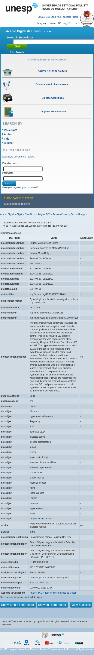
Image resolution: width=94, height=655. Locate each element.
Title (6, 138)
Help (75, 17)
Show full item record (52, 604)
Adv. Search (17, 52)
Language (57, 23)
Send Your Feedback (60, 17)
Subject (9, 142)
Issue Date (10, 129)
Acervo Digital (7, 214)
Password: (7, 173)
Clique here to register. (17, 203)
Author (8, 134)
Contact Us (43, 17)
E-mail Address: (10, 163)
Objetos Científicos (26, 214)
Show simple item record (18, 604)
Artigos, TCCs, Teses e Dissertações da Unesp (61, 214)
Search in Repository (20, 37)
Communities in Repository (48, 59)
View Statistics (81, 604)
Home (47, 31)
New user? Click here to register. (18, 156)
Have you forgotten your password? (20, 187)
